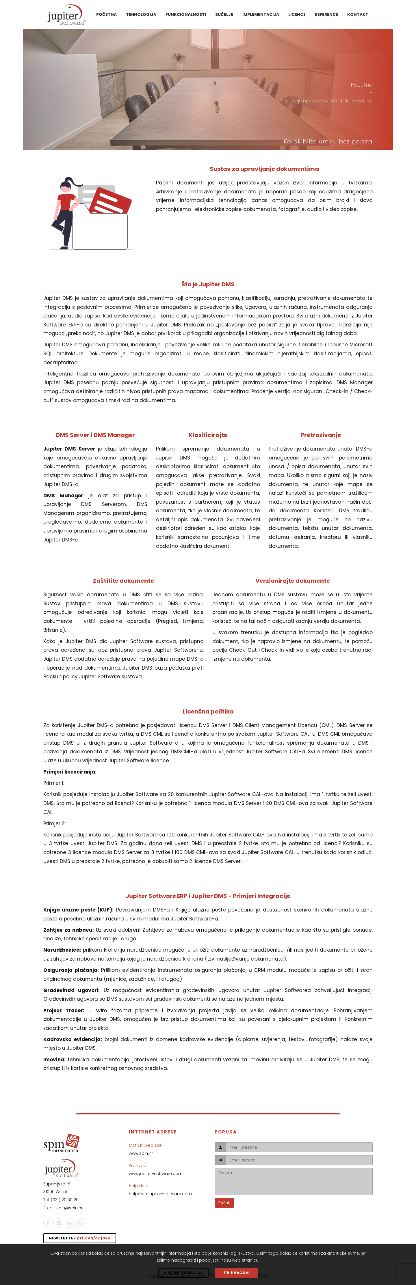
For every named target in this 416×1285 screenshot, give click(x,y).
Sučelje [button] (224, 14)
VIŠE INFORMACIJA (183, 1272)
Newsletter (80, 1238)
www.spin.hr (141, 1153)
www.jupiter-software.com (156, 1173)
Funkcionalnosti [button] (186, 14)
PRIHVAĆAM (236, 1272)
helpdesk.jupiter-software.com (160, 1194)
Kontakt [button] (357, 14)
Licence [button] (297, 14)
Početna (362, 84)
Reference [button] (326, 14)
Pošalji (224, 1203)
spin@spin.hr (69, 1208)
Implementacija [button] (260, 14)
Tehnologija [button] (141, 14)
